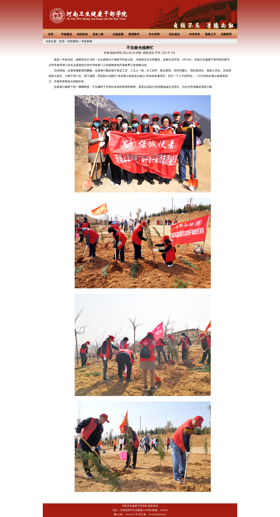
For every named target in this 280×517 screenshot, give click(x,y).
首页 (50, 34)
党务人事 (101, 34)
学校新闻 (86, 41)
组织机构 (82, 34)
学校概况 (66, 34)
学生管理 (157, 34)
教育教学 (137, 34)
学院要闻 (72, 41)
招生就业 (177, 34)
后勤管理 (226, 34)
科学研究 (194, 34)
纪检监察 (118, 34)
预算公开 (210, 34)
